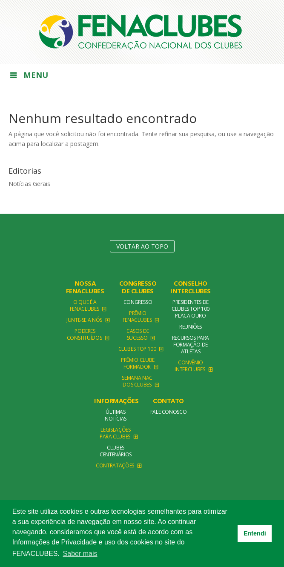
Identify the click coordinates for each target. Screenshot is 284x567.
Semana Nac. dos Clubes (137, 381)
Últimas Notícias (115, 415)
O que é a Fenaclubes (84, 305)
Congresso (137, 302)
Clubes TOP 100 (137, 348)
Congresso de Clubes (138, 287)
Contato (168, 400)
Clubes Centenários (116, 451)
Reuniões (190, 326)
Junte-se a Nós (84, 320)
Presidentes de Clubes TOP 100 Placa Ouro (190, 308)
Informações (116, 400)
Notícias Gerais (29, 184)
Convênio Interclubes (190, 366)
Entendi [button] (255, 533)
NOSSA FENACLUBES (85, 287)
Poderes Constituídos (84, 334)
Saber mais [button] (80, 553)
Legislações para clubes (115, 433)
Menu (28, 75)
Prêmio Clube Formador (138, 363)
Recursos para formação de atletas (190, 344)
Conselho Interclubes (190, 287)
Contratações (115, 465)
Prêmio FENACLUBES (137, 316)
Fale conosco (168, 411)
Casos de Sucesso (137, 334)
